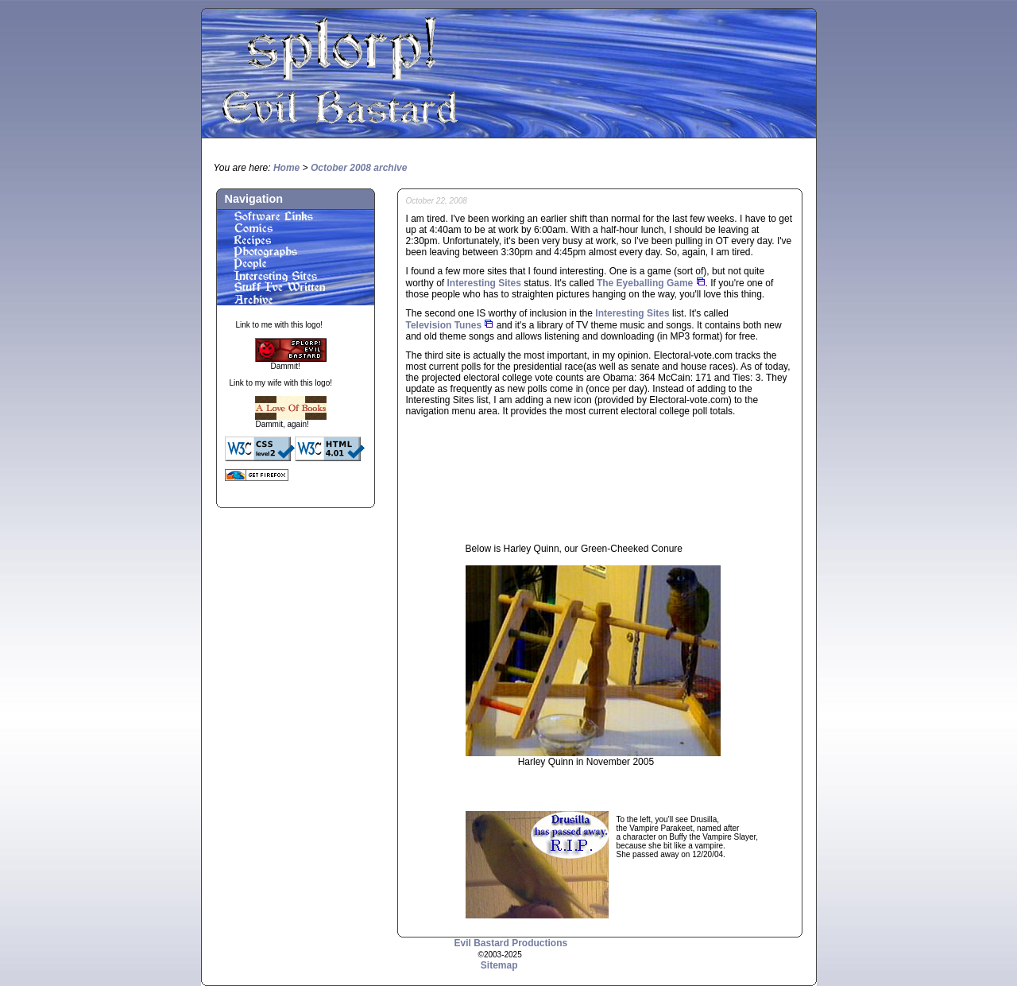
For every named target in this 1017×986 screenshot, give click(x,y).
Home (286, 167)
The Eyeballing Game (645, 283)
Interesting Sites (484, 283)
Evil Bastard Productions (511, 943)
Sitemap (499, 965)
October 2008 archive (359, 167)
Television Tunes (444, 325)
